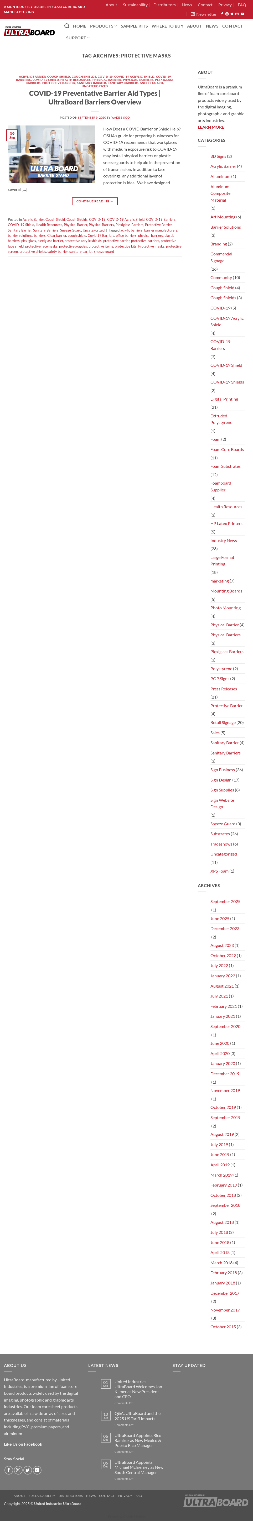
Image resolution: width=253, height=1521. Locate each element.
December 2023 (224, 928)
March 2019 (221, 1174)
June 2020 (219, 1043)
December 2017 (224, 1293)
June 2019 (219, 1154)
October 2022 (223, 955)
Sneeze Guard (151, 83)
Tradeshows (221, 843)
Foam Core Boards (227, 449)
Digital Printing (224, 398)
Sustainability (135, 4)
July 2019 (219, 1144)
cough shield (77, 235)
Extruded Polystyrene (221, 419)
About (111, 4)
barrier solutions (20, 235)
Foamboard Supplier (220, 486)
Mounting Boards (226, 590)
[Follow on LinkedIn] (37, 1470)
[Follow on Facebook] (222, 14)
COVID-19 (105, 76)
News (187, 4)
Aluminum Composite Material (220, 193)
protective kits (126, 246)
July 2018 (219, 1232)
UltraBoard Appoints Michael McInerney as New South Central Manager (139, 1467)
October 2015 (223, 1326)
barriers (40, 235)
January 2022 (222, 975)
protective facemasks (41, 246)
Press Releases (223, 688)
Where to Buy (167, 25)
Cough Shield (58, 76)
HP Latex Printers (226, 523)
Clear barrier (56, 235)
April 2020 (220, 1053)
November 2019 (225, 1090)
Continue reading (94, 201)
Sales (215, 732)
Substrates (220, 833)
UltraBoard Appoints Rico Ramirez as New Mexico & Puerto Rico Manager (138, 1440)
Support (78, 37)
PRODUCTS (103, 25)
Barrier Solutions (225, 226)
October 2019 (223, 1107)
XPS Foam (219, 870)
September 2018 (225, 1205)
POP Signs (219, 678)
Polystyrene (221, 668)
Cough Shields (84, 76)
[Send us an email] (237, 14)
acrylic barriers (131, 230)
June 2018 (219, 1242)
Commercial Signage (221, 257)
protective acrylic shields (83, 241)
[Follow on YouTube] (242, 14)
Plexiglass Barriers (129, 225)
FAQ (242, 4)
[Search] (66, 26)
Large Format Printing (222, 561)
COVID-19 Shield (46, 79)
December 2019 (224, 1073)
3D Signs (218, 156)
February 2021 (223, 1006)
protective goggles (73, 246)
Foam (215, 439)
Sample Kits (134, 25)
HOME (79, 25)
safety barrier (58, 251)
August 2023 (222, 945)
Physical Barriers (138, 79)
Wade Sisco (120, 117)
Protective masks (151, 246)
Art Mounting (222, 216)
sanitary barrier (80, 251)
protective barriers (145, 241)
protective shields (32, 251)
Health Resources (75, 79)
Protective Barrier (58, 83)
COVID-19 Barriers (160, 219)
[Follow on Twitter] (232, 14)
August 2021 (222, 985)
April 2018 (220, 1252)
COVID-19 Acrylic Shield (134, 76)
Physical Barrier (106, 79)
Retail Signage (223, 722)
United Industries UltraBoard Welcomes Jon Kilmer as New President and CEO (138, 1389)
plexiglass (28, 241)
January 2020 (222, 1063)
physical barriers (150, 235)
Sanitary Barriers (123, 83)
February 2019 (223, 1184)
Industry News (223, 540)
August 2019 (222, 1134)
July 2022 (219, 965)
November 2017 (225, 1309)
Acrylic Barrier (32, 76)
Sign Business (222, 769)
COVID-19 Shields (227, 381)
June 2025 (219, 918)
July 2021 (219, 995)
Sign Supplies (222, 789)
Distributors (164, 4)
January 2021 (222, 1016)
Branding (218, 243)
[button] (203, 14)
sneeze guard (104, 251)
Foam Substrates (225, 466)
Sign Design (220, 779)
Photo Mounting (225, 607)
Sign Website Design (222, 803)
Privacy (225, 4)
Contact (205, 4)
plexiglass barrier (50, 241)
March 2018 (221, 1262)
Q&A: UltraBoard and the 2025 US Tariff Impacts (138, 1416)
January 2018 (222, 1282)
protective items (101, 246)
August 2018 (222, 1222)
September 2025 (225, 901)
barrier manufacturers (160, 230)
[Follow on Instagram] (227, 14)
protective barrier (116, 241)
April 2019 (220, 1164)
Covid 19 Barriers (101, 235)
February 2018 (223, 1272)
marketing (219, 580)
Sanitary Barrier (91, 83)
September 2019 (225, 1117)
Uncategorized (95, 86)
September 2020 (225, 1026)
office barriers (126, 235)
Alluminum (220, 176)
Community (221, 277)
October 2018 (223, 1195)
